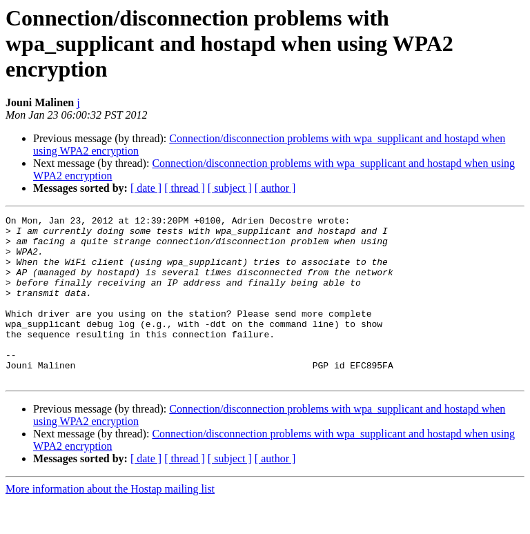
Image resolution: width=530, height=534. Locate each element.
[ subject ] (230, 188)
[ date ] (145, 188)
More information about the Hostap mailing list (110, 522)
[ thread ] (184, 188)
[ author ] (275, 188)
